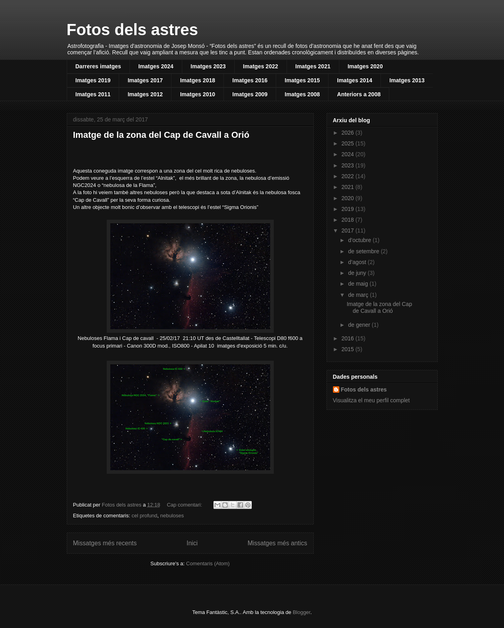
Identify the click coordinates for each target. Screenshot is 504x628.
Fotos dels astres (132, 29)
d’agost (358, 262)
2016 (348, 338)
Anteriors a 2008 (358, 94)
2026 (348, 132)
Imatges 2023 (208, 66)
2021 (348, 187)
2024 (348, 154)
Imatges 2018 (197, 80)
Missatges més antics (277, 543)
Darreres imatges (98, 66)
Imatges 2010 (197, 94)
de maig (359, 283)
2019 (348, 209)
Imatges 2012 (145, 94)
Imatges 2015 (302, 80)
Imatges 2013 (406, 80)
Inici (192, 543)
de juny (358, 273)
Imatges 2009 (249, 94)
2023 (348, 165)
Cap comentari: (185, 505)
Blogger (301, 612)
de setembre (364, 251)
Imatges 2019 (93, 80)
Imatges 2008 (302, 94)
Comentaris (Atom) (208, 563)
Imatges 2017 (145, 80)
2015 (348, 349)
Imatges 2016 (249, 80)
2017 (348, 230)
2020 (348, 198)
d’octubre (360, 240)
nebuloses (172, 516)
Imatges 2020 (365, 66)
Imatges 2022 (260, 66)
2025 (348, 143)
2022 (348, 176)
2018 (348, 220)
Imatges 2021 (313, 66)
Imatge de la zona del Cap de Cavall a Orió (161, 135)
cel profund (144, 516)
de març (359, 295)
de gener (360, 325)
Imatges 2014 (354, 80)
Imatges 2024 (155, 66)
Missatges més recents (105, 543)
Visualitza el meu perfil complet (371, 400)
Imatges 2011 (93, 94)
